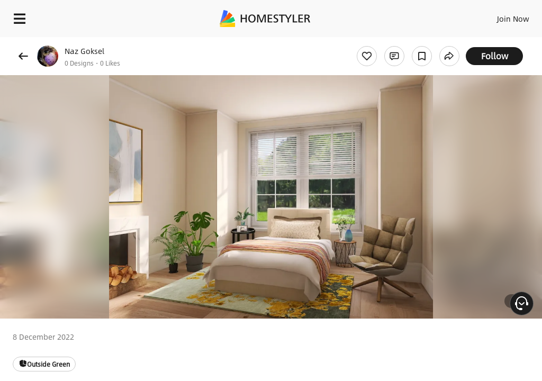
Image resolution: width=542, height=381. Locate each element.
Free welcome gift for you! (406, 42)
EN (499, 16)
